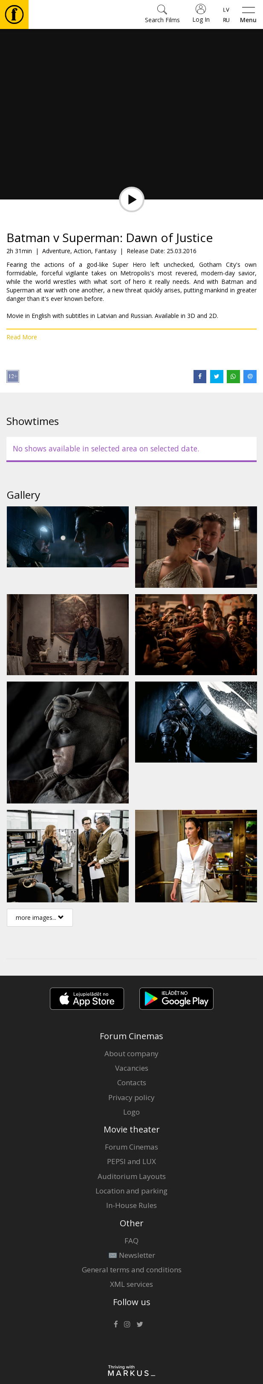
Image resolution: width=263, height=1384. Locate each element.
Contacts (131, 1082)
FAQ (131, 1240)
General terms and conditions (132, 1269)
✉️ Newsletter (131, 1255)
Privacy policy (131, 1097)
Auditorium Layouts (132, 1176)
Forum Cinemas (131, 1147)
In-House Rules (131, 1205)
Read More (21, 337)
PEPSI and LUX (131, 1161)
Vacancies (131, 1068)
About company (131, 1053)
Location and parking (131, 1191)
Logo (131, 1112)
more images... (40, 917)
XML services (131, 1284)
